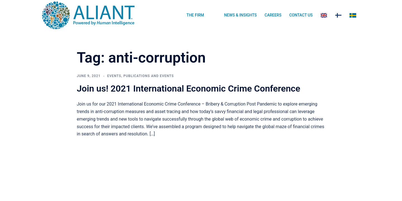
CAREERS (273, 15)
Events (114, 76)
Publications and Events (148, 76)
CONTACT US (301, 15)
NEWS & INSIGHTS (240, 15)
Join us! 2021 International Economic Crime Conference (188, 88)
